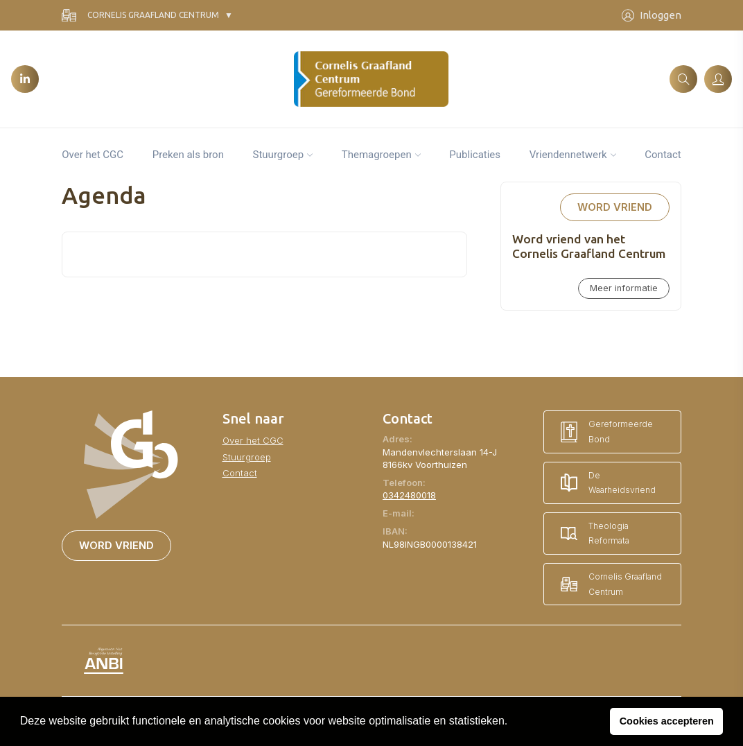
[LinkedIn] (25, 79)
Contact (663, 154)
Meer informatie (624, 288)
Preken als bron (188, 154)
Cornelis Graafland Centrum (140, 15)
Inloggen (651, 16)
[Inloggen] (718, 79)
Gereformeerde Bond (607, 431)
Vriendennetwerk (568, 154)
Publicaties (474, 154)
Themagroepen (377, 154)
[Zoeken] (683, 79)
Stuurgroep (278, 154)
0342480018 (409, 495)
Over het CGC (92, 154)
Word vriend (614, 207)
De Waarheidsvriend (608, 483)
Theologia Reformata (595, 533)
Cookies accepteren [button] (667, 721)
